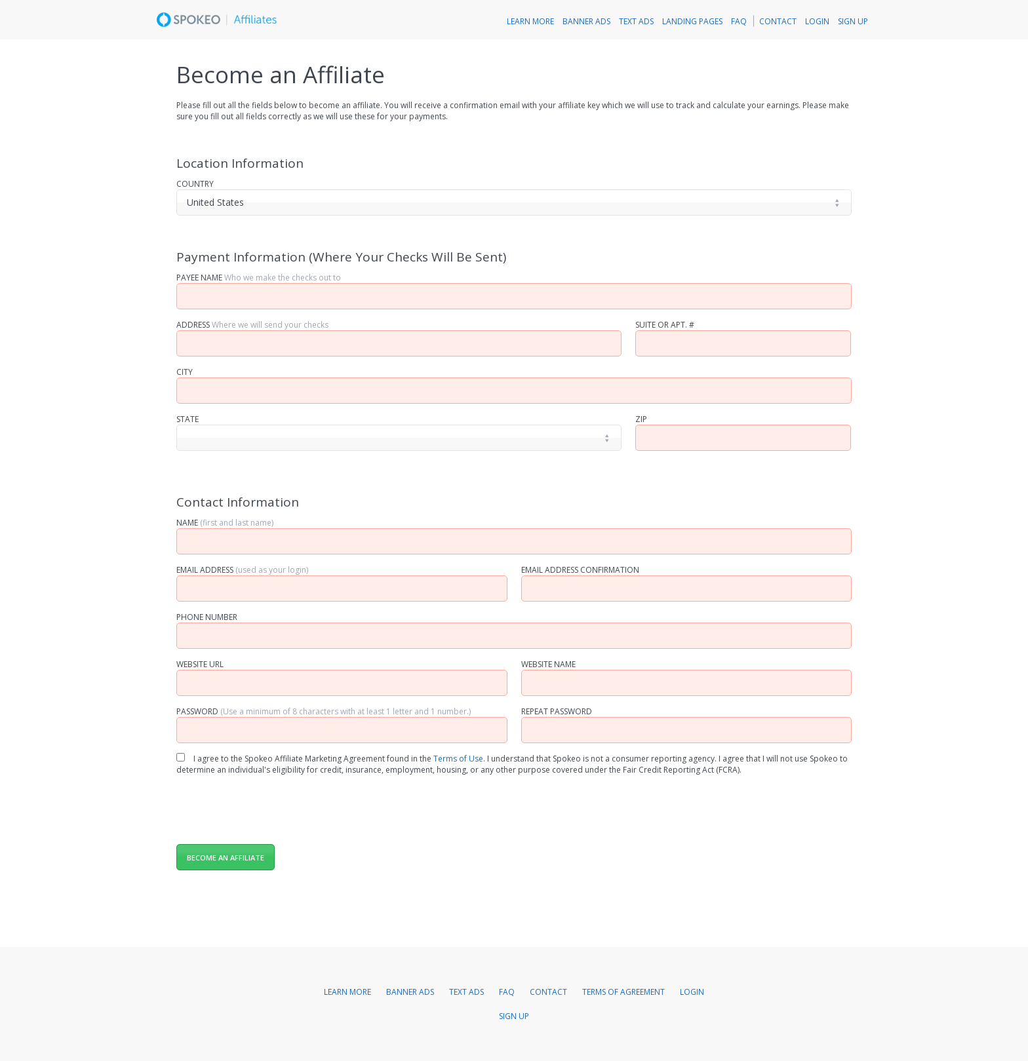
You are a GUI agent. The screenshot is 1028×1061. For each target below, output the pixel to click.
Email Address (242, 569)
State (187, 419)
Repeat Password (556, 711)
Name (224, 522)
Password (323, 711)
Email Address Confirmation (580, 569)
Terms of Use (458, 758)
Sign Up (853, 21)
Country (195, 183)
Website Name (548, 664)
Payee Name (258, 277)
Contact (778, 21)
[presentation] (276, 807)
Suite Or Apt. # (664, 324)
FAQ (739, 21)
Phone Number (206, 617)
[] (399, 437)
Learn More (530, 21)
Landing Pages (692, 21)
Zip (641, 419)
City (184, 371)
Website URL (200, 664)
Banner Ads (586, 21)
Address (252, 324)
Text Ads (636, 21)
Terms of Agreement (623, 991)
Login (817, 21)
